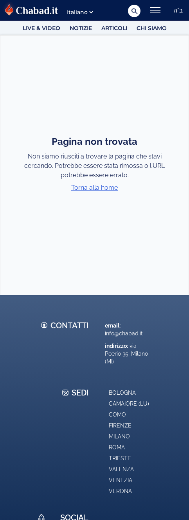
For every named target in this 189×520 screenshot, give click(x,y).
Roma (117, 447)
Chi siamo (152, 28)
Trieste (120, 458)
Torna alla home (94, 187)
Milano (119, 436)
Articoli (114, 28)
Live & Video (41, 28)
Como (117, 414)
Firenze (120, 425)
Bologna (122, 393)
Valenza (121, 469)
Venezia (120, 480)
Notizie (81, 28)
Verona (120, 491)
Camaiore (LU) (129, 404)
